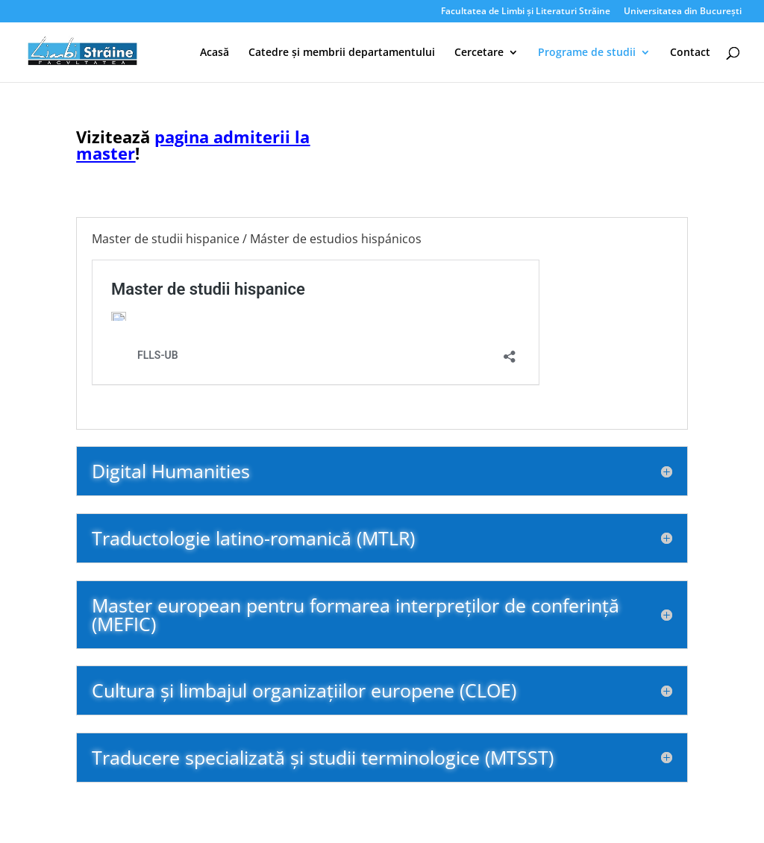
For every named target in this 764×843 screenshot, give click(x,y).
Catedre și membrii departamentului (341, 53)
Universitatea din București (683, 12)
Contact (690, 53)
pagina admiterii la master (193, 144)
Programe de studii (587, 53)
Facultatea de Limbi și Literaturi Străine (525, 12)
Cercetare (479, 53)
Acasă (214, 53)
